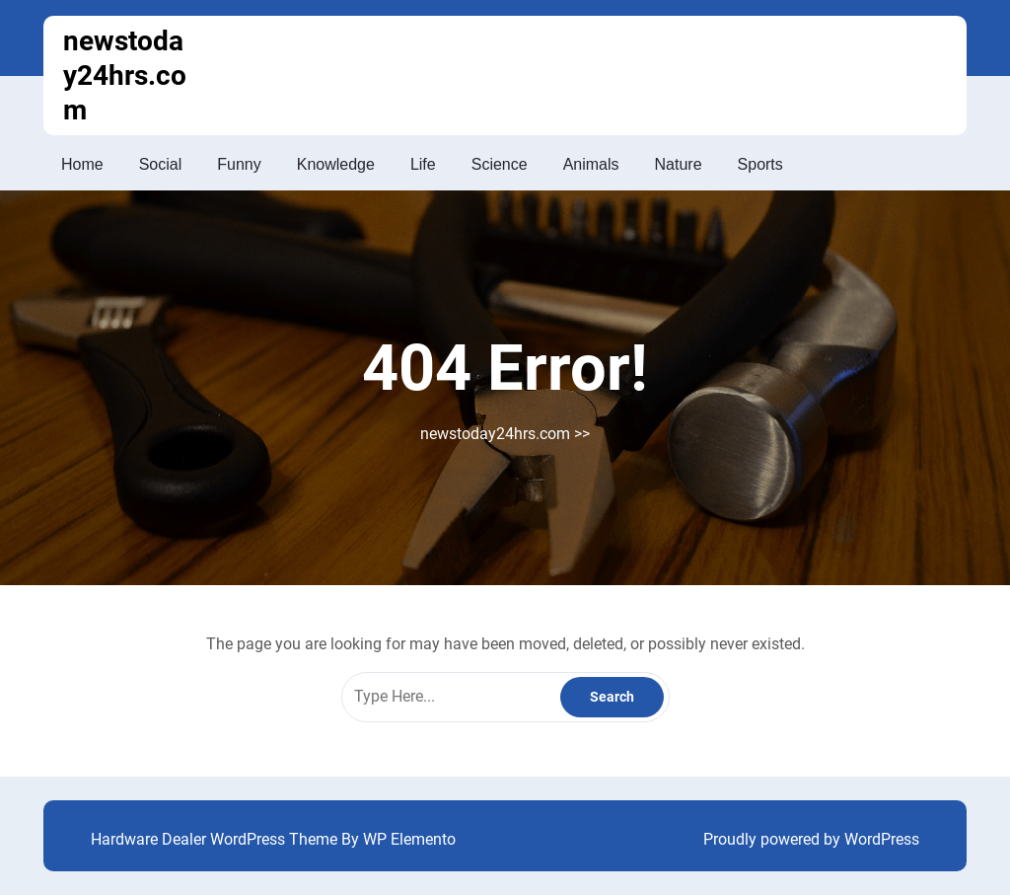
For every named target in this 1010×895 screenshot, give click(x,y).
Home (82, 164)
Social (160, 164)
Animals (591, 164)
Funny (238, 164)
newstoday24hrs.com (124, 75)
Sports (760, 164)
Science (499, 164)
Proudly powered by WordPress (811, 839)
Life (423, 164)
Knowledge (336, 164)
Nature (678, 164)
